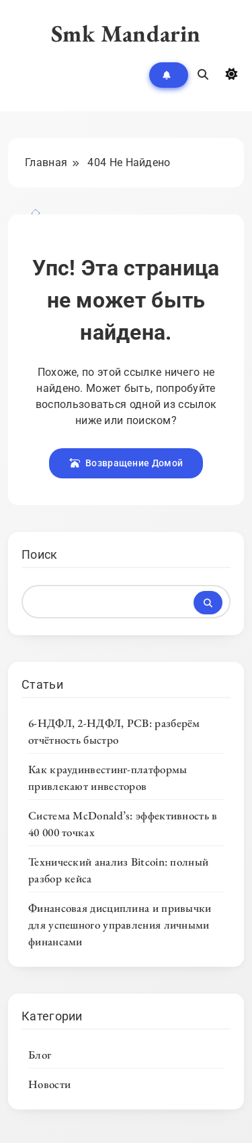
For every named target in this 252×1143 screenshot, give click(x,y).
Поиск (40, 554)
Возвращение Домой (126, 463)
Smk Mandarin (126, 33)
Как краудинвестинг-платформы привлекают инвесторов (107, 777)
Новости (49, 1084)
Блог (39, 1054)
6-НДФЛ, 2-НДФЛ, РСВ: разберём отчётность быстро (114, 731)
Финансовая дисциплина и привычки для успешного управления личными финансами (120, 924)
